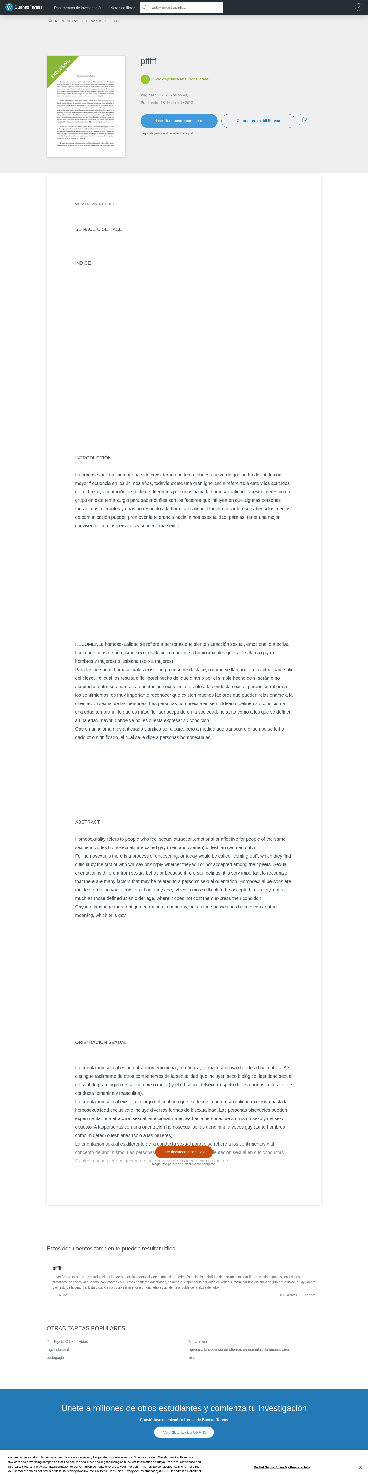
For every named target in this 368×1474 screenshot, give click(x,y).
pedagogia (55, 1358)
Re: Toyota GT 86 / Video (67, 1342)
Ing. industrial (58, 1350)
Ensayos (95, 21)
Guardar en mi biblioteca (258, 121)
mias (192, 1358)
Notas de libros (123, 8)
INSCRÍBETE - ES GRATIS (184, 1432)
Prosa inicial (198, 1342)
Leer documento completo (179, 121)
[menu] (360, 7)
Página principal (63, 21)
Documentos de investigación (78, 8)
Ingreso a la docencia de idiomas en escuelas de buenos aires (239, 1350)
